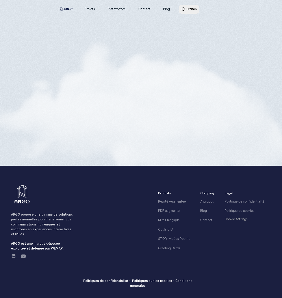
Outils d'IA (165, 229)
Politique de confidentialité (244, 201)
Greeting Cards (169, 248)
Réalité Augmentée (172, 201)
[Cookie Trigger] (236, 219)
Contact (206, 220)
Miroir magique (169, 220)
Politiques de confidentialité (106, 281)
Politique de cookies (239, 210)
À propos (207, 201)
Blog (203, 210)
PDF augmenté (169, 210)
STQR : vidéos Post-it (174, 238)
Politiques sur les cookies (152, 281)
